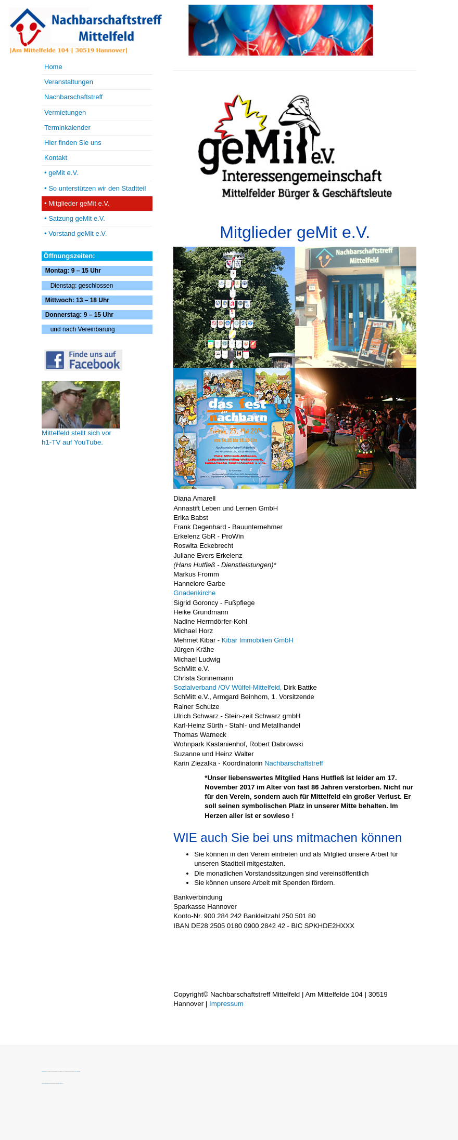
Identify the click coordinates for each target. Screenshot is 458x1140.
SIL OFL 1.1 (60, 1083)
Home (53, 67)
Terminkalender (67, 127)
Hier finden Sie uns (72, 142)
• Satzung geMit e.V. (74, 218)
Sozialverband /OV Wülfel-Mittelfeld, (227, 687)
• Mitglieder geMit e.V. (76, 203)
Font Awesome (45, 1083)
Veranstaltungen (68, 82)
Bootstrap (44, 1071)
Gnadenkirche (194, 593)
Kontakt (55, 158)
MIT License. (77, 1071)
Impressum (226, 1004)
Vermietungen (65, 112)
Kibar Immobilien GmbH (258, 640)
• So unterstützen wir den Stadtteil (95, 188)
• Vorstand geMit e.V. (75, 233)
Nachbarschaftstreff (293, 763)
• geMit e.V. (61, 173)
